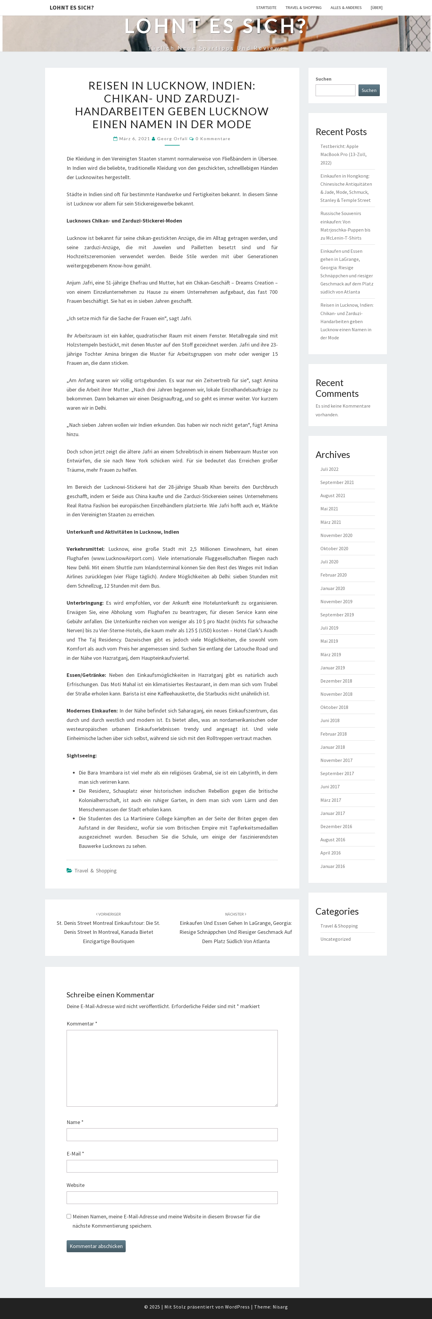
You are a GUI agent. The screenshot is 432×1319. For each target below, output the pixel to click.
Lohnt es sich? (72, 7)
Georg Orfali (172, 138)
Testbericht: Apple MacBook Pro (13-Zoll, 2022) (343, 154)
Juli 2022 (329, 469)
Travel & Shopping (304, 7)
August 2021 (332, 495)
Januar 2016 (332, 866)
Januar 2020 (332, 588)
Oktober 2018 (334, 707)
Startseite (266, 7)
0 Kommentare (213, 138)
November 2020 (336, 535)
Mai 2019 (329, 641)
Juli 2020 (329, 562)
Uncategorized (335, 939)
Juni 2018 (330, 720)
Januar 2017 (332, 813)
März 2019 (330, 654)
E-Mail (75, 1153)
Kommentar (82, 1023)
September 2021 (337, 482)
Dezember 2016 (336, 826)
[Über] (376, 7)
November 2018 (336, 694)
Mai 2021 (329, 509)
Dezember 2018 (336, 681)
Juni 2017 (330, 786)
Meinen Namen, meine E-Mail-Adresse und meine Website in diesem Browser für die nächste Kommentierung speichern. (166, 1221)
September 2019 (337, 615)
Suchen (324, 79)
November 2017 (336, 760)
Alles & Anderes (346, 7)
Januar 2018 (332, 747)
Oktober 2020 (334, 548)
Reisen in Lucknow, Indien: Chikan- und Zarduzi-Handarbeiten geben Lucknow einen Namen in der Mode (347, 321)
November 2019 (336, 601)
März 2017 (330, 800)
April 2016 (330, 853)
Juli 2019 (329, 628)
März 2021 (330, 522)
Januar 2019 (332, 668)
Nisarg (280, 1307)
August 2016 (332, 839)
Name (75, 1122)
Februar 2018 (333, 734)
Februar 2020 (333, 575)
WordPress (237, 1307)
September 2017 (337, 773)
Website (76, 1185)
